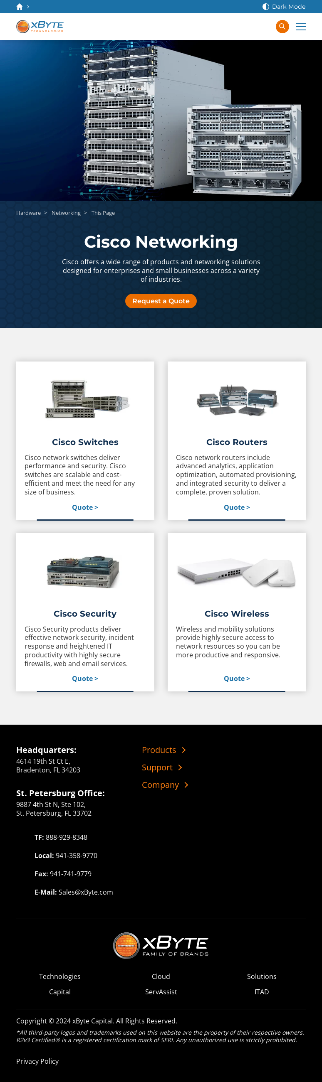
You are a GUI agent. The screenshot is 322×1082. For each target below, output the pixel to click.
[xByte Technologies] (40, 26)
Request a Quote (161, 301)
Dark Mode (289, 6)
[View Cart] (248, 27)
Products (159, 750)
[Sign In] (264, 27)
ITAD (262, 992)
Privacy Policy (37, 1061)
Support (157, 767)
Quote (82, 507)
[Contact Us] (231, 27)
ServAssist (161, 992)
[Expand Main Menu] (301, 27)
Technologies (60, 976)
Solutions (262, 976)
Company (160, 785)
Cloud (161, 976)
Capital (60, 992)
